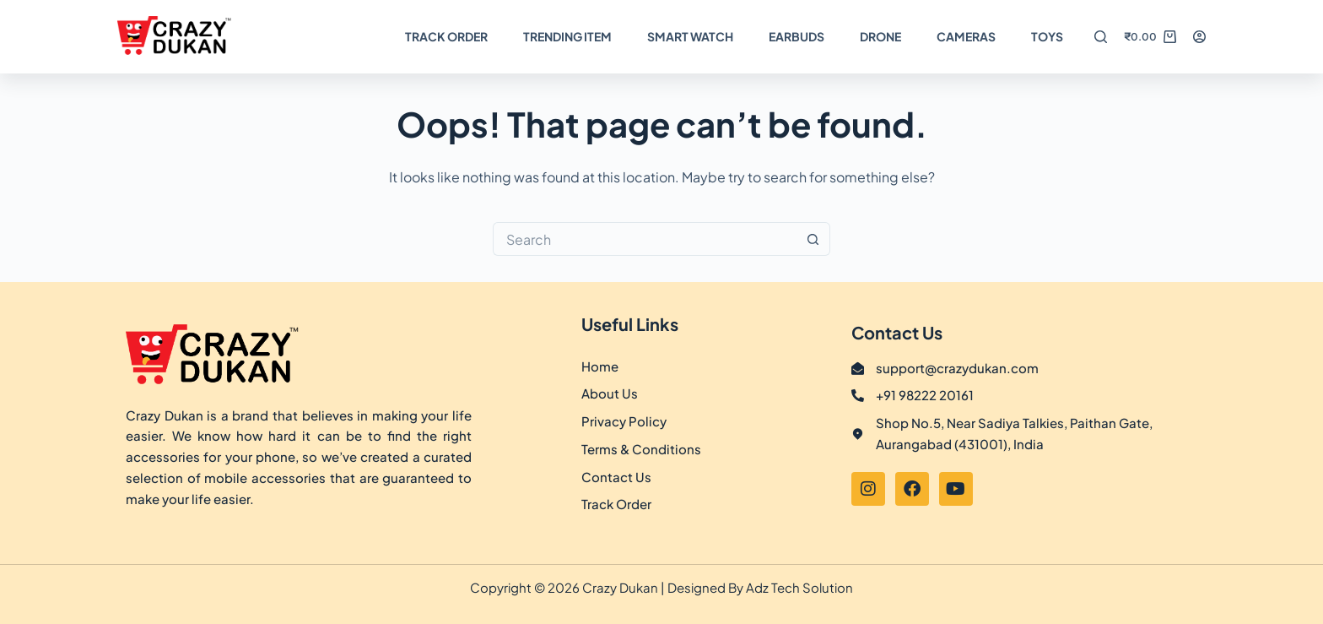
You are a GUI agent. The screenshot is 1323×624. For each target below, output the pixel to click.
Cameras (966, 36)
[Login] (1199, 36)
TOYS (1047, 36)
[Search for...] (644, 239)
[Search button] (813, 239)
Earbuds (796, 36)
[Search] (1100, 36)
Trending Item (567, 36)
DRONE (880, 36)
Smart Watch (690, 36)
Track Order (446, 36)
